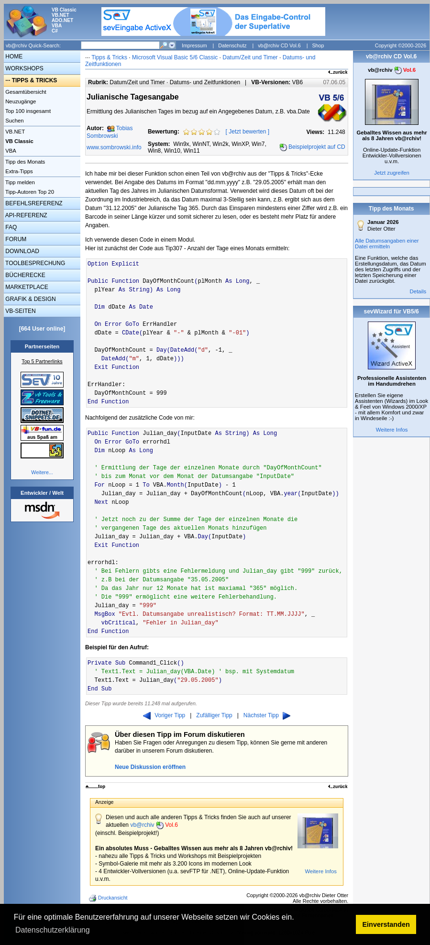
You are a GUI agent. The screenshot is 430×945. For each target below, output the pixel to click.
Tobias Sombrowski (109, 132)
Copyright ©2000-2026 (400, 45)
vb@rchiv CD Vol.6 (279, 45)
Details (417, 291)
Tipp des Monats (24, 162)
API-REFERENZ (25, 215)
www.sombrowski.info (114, 147)
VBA (10, 151)
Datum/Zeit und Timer (249, 57)
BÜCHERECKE (24, 275)
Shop (318, 45)
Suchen (14, 120)
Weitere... (42, 472)
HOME (13, 56)
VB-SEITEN (20, 311)
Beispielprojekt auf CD (316, 147)
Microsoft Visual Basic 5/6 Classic (176, 57)
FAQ (10, 227)
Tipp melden (19, 182)
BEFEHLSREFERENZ (33, 203)
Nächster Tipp (266, 715)
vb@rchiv (154, 825)
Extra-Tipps (18, 171)
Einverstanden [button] (386, 924)
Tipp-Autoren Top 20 (29, 192)
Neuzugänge (20, 101)
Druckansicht (109, 898)
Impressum (194, 45)
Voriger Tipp (164, 715)
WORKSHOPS (24, 68)
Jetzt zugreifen (391, 173)
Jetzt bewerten (247, 131)
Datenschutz (232, 45)
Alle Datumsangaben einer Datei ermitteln (387, 243)
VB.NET (14, 131)
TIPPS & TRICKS (34, 80)
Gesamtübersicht (25, 92)
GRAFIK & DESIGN (30, 299)
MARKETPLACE (26, 287)
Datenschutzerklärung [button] (52, 930)
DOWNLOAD (21, 251)
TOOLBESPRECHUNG (34, 263)
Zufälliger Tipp (214, 715)
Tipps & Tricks (109, 57)
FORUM (15, 239)
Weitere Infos (321, 871)
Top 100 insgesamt (27, 111)
